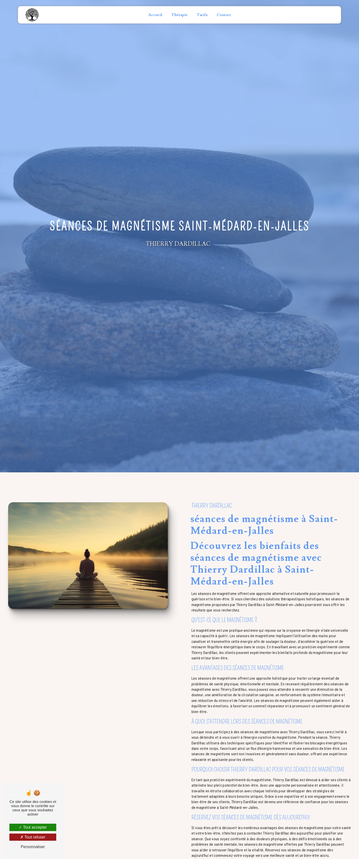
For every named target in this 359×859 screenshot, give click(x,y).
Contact (224, 14)
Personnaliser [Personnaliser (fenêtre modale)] (33, 847)
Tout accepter (33, 827)
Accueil (155, 14)
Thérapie (179, 14)
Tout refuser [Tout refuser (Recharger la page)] (32, 837)
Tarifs (202, 14)
